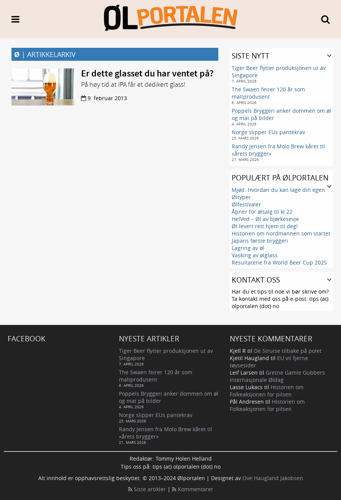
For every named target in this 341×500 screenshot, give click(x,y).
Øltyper (241, 197)
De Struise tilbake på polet (288, 350)
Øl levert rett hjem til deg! (265, 226)
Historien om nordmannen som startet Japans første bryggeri (281, 237)
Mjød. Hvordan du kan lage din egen (278, 189)
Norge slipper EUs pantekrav (268, 132)
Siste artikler (147, 489)
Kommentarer (192, 489)
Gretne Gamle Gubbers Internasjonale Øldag (277, 376)
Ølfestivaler (246, 204)
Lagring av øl (248, 248)
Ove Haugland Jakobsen (272, 478)
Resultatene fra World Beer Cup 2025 (279, 262)
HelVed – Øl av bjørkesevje (265, 218)
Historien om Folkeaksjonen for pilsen (267, 390)
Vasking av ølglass (255, 255)
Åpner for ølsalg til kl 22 (262, 211)
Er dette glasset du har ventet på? (147, 74)
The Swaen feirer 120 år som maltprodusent (268, 93)
